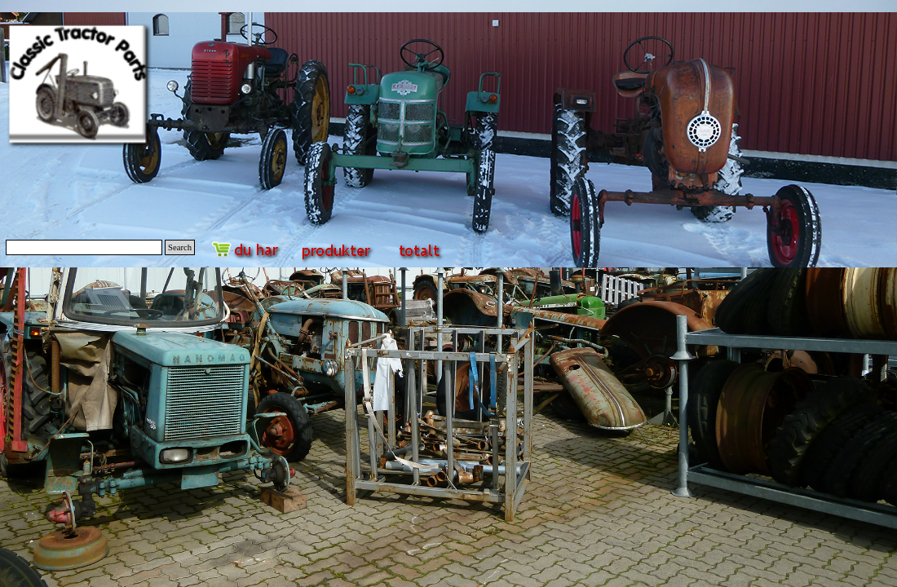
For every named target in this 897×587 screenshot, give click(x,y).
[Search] (84, 247)
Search (180, 247)
